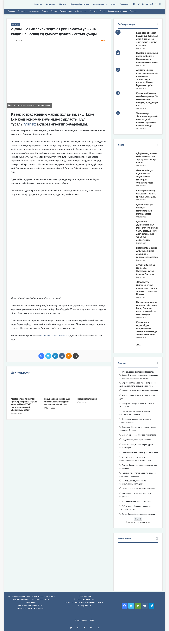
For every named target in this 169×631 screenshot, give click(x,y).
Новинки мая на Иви (87, 399)
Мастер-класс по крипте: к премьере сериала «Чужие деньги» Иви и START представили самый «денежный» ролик (24, 404)
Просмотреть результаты (138, 522)
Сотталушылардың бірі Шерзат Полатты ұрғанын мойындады (146, 193)
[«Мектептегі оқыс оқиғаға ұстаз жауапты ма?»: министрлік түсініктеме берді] (126, 174)
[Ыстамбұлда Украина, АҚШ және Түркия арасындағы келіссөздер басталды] (126, 251)
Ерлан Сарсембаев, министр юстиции (138, 514)
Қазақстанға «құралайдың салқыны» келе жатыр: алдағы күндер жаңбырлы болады (147, 328)
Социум (54, 11)
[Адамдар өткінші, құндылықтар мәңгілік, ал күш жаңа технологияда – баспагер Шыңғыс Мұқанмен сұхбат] (126, 74)
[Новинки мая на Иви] (91, 388)
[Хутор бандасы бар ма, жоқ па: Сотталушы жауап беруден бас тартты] (126, 269)
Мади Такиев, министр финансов (136, 440)
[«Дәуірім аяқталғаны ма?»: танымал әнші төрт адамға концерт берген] (126, 157)
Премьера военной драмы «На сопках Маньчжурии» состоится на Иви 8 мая (57, 402)
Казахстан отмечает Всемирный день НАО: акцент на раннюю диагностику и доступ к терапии (147, 39)
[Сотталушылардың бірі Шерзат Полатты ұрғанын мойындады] (126, 194)
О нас (113, 4)
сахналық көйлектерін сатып (54, 335)
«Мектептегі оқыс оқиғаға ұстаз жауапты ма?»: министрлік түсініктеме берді (144, 176)
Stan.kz (29, 124)
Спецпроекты (99, 4)
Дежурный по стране (79, 4)
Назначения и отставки (117, 11)
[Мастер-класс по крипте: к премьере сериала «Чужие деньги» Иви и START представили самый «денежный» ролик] (25, 388)
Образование (81, 11)
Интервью (50, 4)
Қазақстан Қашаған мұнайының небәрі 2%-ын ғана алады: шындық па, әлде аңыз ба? (147, 99)
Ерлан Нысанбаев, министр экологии (138, 489)
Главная (11, 11)
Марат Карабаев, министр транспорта (139, 435)
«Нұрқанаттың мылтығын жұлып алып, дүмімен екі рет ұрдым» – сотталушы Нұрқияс (146, 288)
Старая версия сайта (84, 620)
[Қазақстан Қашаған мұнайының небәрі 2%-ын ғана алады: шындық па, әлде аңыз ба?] (126, 97)
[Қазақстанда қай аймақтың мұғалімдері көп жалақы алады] (126, 208)
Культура (93, 11)
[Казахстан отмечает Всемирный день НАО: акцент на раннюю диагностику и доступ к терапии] (126, 36)
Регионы (133, 11)
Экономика (34, 11)
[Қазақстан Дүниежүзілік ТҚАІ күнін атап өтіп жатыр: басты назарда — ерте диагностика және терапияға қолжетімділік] (126, 225)
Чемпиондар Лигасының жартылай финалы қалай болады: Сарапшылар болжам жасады (146, 119)
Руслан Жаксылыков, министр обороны (140, 391)
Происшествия (66, 11)
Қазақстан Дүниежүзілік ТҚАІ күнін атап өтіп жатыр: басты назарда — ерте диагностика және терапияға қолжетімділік (147, 231)
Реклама (124, 4)
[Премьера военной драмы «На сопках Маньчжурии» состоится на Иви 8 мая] (58, 388)
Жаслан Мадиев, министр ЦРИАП (136, 501)
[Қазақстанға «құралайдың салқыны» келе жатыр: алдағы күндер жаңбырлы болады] (126, 326)
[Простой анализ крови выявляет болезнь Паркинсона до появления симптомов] (126, 57)
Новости (38, 4)
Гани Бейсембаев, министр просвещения (140, 452)
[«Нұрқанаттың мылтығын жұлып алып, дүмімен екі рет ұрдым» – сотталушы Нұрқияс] (126, 286)
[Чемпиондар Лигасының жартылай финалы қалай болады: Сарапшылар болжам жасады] (126, 117)
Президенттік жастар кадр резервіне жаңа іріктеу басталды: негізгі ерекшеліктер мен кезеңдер (146, 308)
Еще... (138, 345)
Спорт (102, 11)
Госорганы (22, 11)
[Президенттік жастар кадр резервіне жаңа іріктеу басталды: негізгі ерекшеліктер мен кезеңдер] (126, 306)
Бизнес (45, 11)
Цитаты (62, 4)
